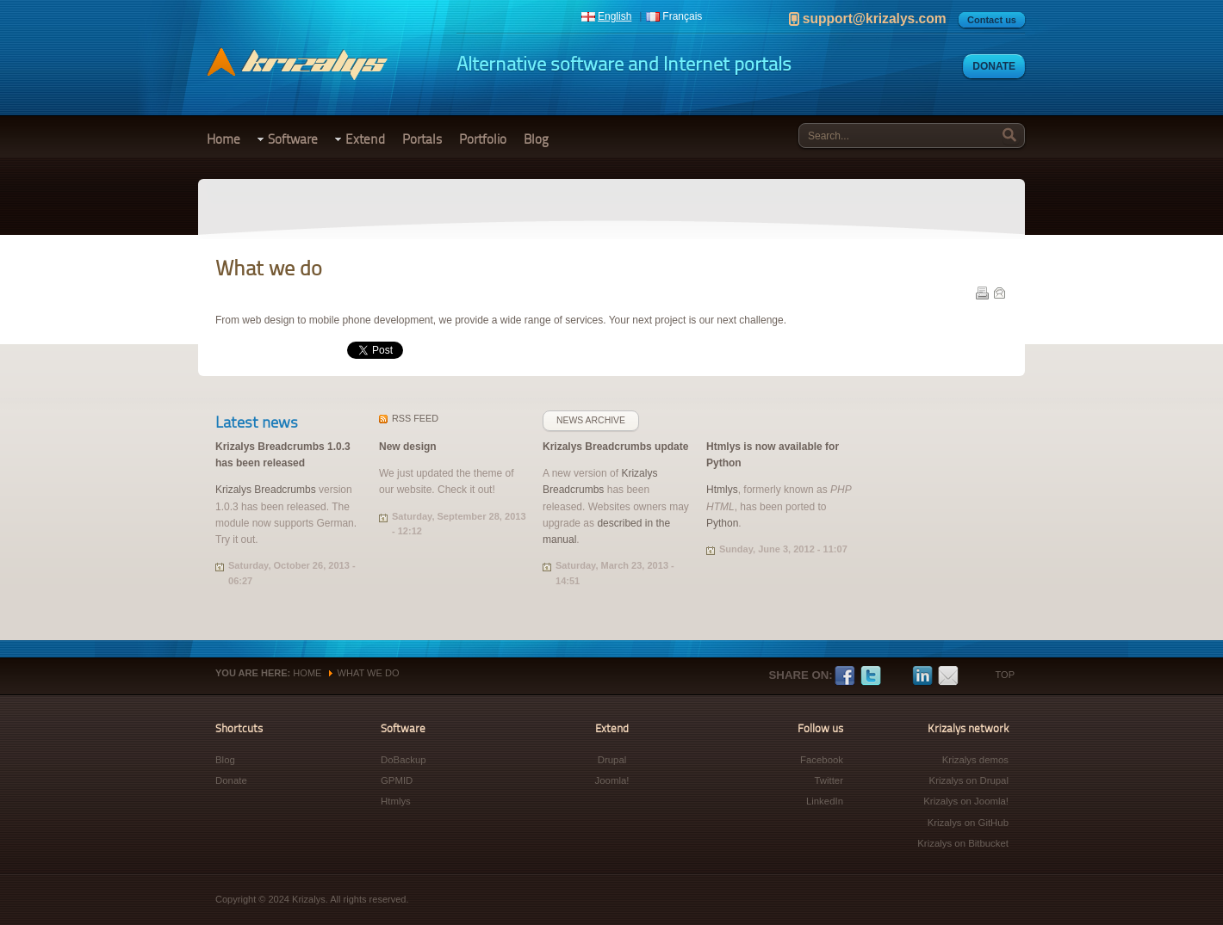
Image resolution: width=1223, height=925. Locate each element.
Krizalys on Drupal (969, 780)
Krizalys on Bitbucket (963, 843)
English (614, 16)
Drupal (612, 760)
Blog (536, 139)
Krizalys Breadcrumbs (265, 490)
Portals (422, 139)
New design (408, 447)
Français (682, 16)
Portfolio (482, 139)
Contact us (991, 20)
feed (415, 418)
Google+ (896, 676)
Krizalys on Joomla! (966, 801)
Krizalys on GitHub (968, 822)
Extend (365, 139)
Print (982, 292)
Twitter (870, 676)
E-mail (999, 292)
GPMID (397, 780)
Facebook (845, 676)
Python (722, 523)
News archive (590, 420)
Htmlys (722, 490)
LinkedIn (922, 676)
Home (223, 139)
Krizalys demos (975, 760)
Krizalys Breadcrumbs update (615, 447)
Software (293, 139)
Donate (993, 66)
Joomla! (612, 780)
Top (1005, 674)
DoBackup (403, 760)
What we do (369, 673)
